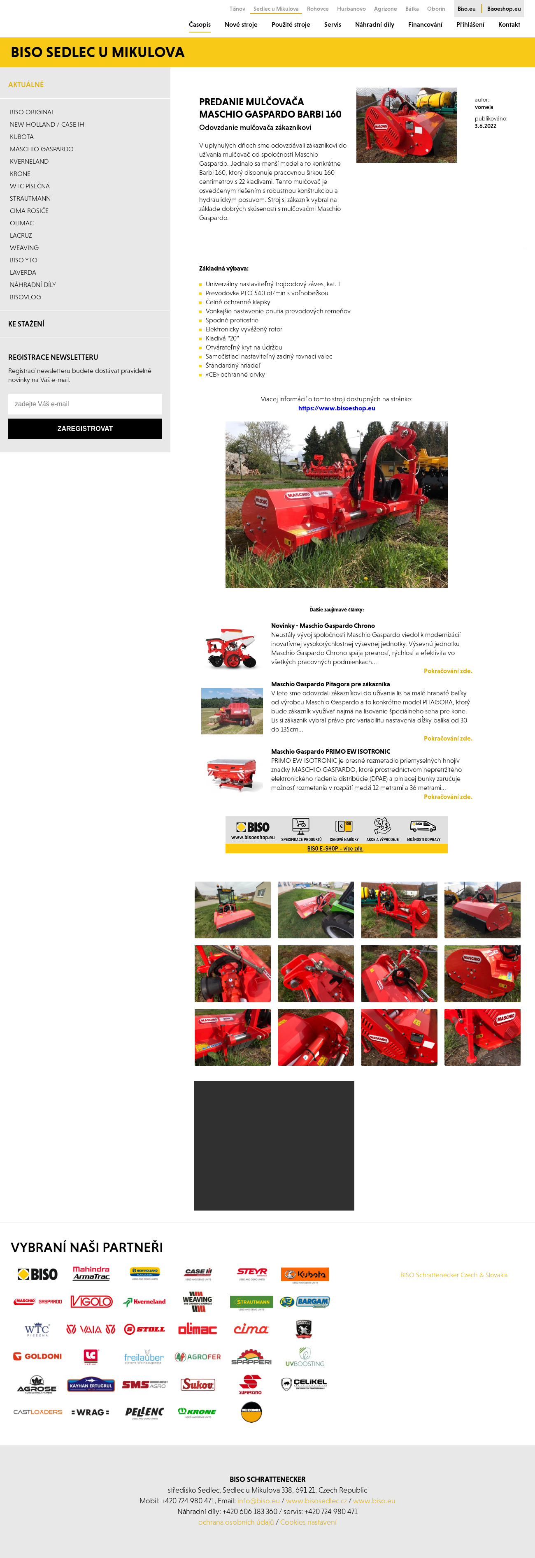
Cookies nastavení (308, 1533)
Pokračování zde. (448, 796)
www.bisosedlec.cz (316, 1511)
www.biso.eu (374, 1511)
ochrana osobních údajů (236, 1533)
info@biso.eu (258, 1511)
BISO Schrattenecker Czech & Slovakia (454, 1285)
